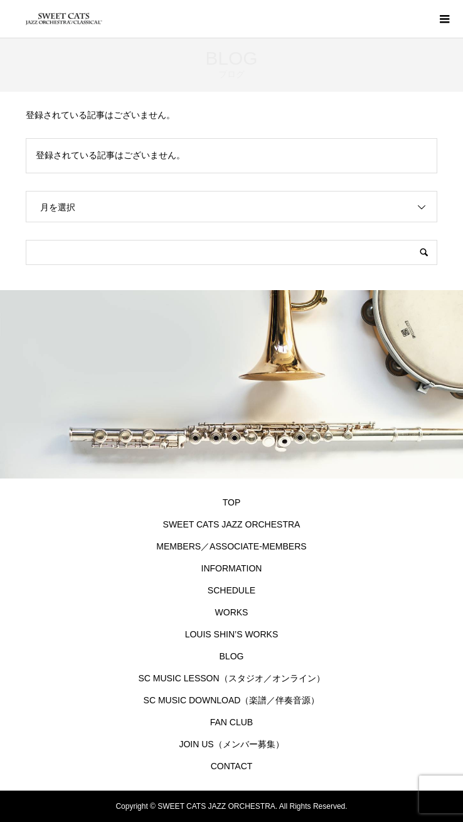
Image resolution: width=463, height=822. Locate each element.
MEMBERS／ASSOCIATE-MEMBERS (231, 546)
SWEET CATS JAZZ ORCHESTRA (232, 524)
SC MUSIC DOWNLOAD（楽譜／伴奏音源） (234, 700)
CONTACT (232, 766)
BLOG (232, 656)
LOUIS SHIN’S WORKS (232, 634)
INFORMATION (231, 568)
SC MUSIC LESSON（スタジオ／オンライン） (231, 678)
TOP (232, 502)
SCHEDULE (231, 590)
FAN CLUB (231, 722)
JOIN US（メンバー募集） (231, 744)
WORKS (231, 612)
